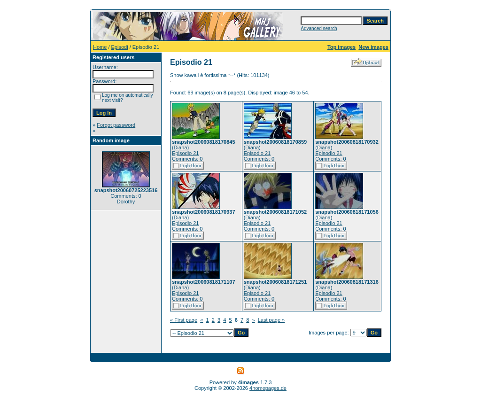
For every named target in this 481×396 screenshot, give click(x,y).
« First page (183, 320)
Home (100, 47)
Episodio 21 (185, 153)
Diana (180, 147)
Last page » (271, 320)
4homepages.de (268, 388)
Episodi (119, 47)
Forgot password (116, 125)
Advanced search (319, 28)
